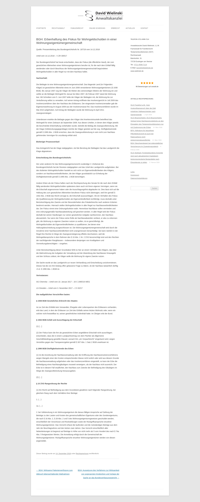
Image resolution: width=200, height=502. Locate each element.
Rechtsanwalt (58, 28)
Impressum (135, 175)
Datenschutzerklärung (139, 178)
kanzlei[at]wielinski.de (144, 68)
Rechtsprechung (82, 454)
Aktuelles (130, 28)
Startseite (41, 28)
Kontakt (144, 28)
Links (133, 172)
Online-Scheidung (97, 28)
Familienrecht (77, 28)
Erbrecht (115, 28)
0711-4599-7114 (140, 65)
